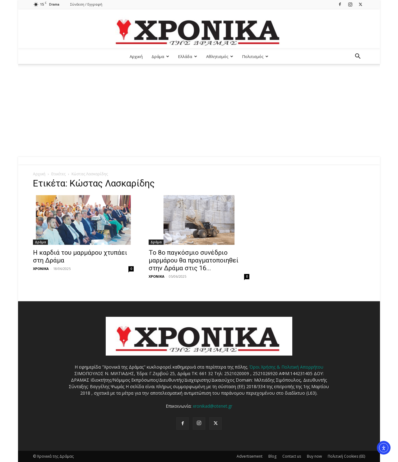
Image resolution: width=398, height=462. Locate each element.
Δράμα (160, 56)
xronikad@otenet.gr (212, 406)
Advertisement (249, 456)
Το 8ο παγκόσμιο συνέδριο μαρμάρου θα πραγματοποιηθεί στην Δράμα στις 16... (193, 260)
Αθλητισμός (219, 56)
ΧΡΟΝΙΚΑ (41, 268)
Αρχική (136, 56)
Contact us (291, 456)
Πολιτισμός (255, 56)
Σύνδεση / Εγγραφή (86, 4)
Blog (272, 456)
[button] (357, 57)
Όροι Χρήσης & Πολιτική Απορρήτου (286, 367)
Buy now (314, 456)
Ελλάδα (187, 56)
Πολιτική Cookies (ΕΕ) (346, 456)
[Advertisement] (199, 110)
